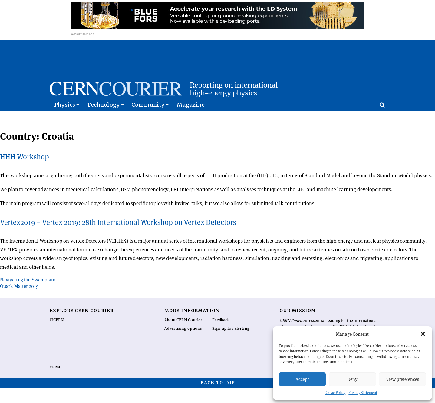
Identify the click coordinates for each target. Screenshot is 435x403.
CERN (55, 382)
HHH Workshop (24, 172)
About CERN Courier (183, 335)
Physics (64, 119)
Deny (352, 379)
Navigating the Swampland (28, 295)
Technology (103, 119)
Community (148, 119)
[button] (423, 334)
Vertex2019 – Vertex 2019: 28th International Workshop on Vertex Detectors (118, 237)
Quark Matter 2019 (19, 301)
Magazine (190, 119)
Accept (302, 379)
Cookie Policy (335, 392)
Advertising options (183, 343)
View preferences (402, 379)
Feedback (221, 335)
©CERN (57, 335)
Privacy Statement (362, 392)
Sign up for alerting (230, 343)
